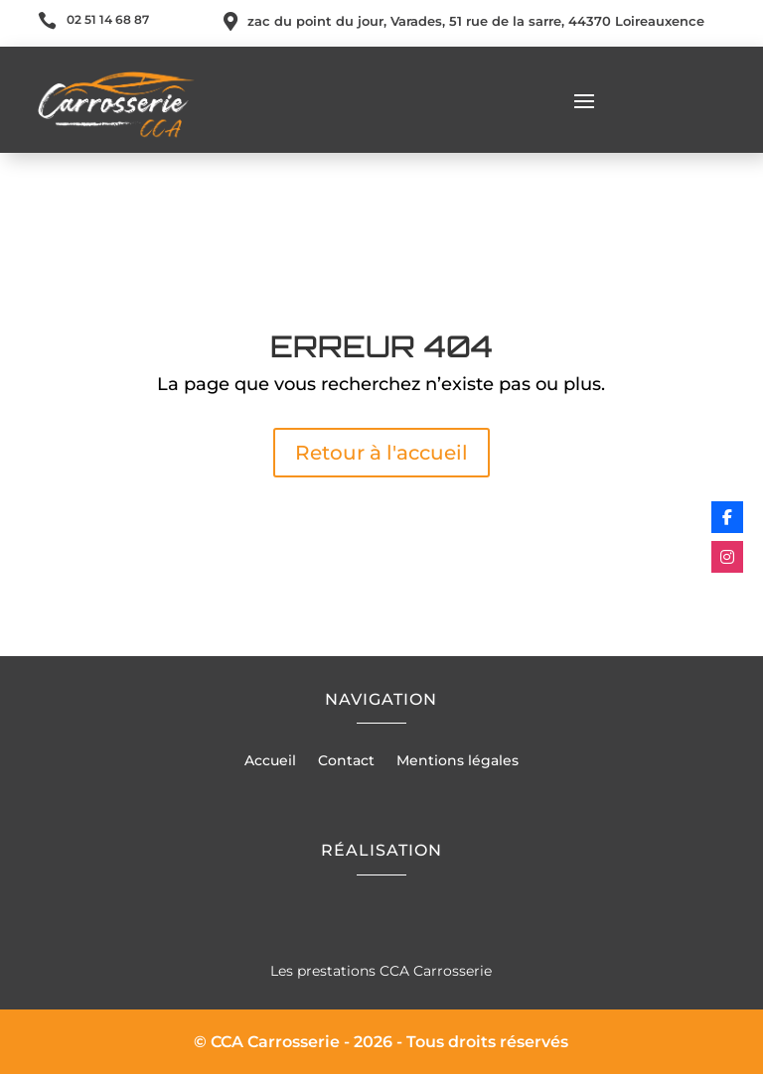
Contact (346, 761)
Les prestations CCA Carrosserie (381, 971)
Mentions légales (457, 761)
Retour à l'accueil (381, 453)
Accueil (270, 761)
